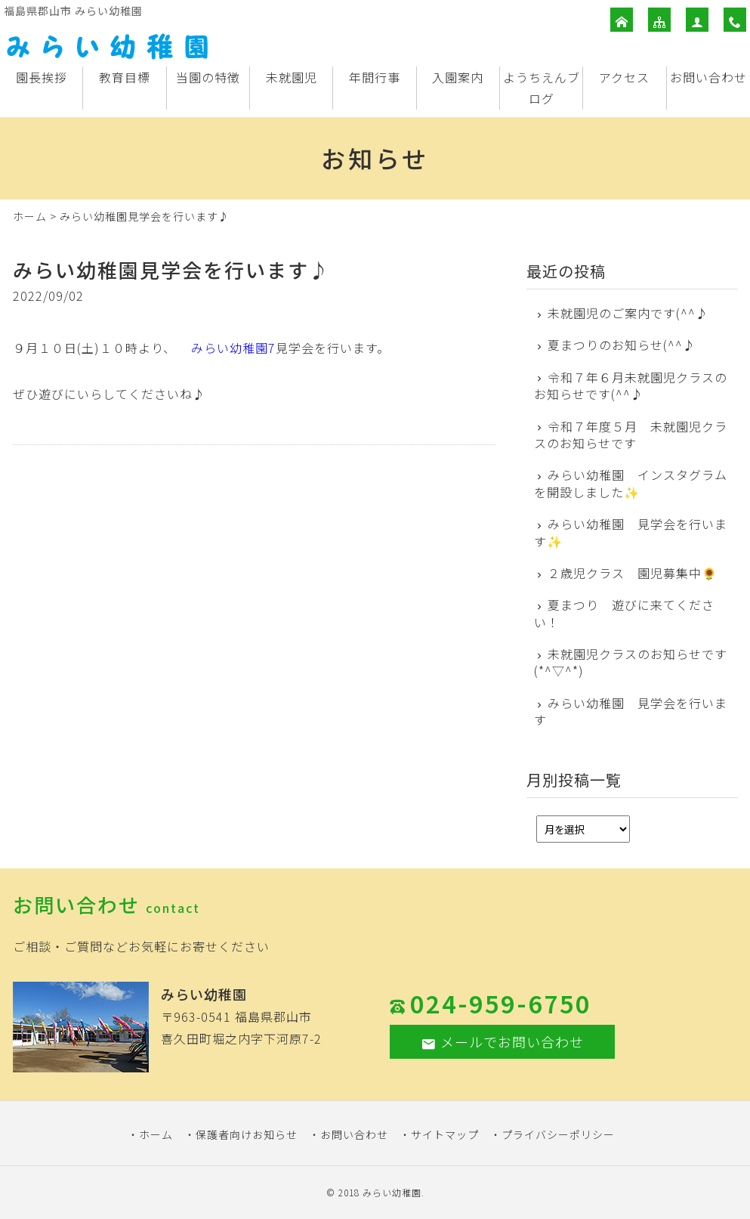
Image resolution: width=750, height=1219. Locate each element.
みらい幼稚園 (392, 1192)
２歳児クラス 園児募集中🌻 (633, 573)
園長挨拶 (41, 77)
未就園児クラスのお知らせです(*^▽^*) (631, 662)
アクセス (624, 77)
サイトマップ (445, 1134)
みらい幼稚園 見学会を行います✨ (631, 532)
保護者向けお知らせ (247, 1134)
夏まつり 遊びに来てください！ (624, 613)
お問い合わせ (708, 77)
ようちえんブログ (541, 88)
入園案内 (457, 77)
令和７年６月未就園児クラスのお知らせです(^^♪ (631, 386)
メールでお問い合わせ (502, 1041)
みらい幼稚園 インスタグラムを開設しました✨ (631, 483)
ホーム (30, 216)
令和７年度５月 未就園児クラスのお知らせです (631, 435)
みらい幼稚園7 (233, 348)
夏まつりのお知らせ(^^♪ (622, 344)
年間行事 (374, 77)
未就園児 (291, 77)
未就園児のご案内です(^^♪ (628, 313)
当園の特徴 (208, 77)
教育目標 (124, 77)
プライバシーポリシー (558, 1134)
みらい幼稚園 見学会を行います (631, 712)
